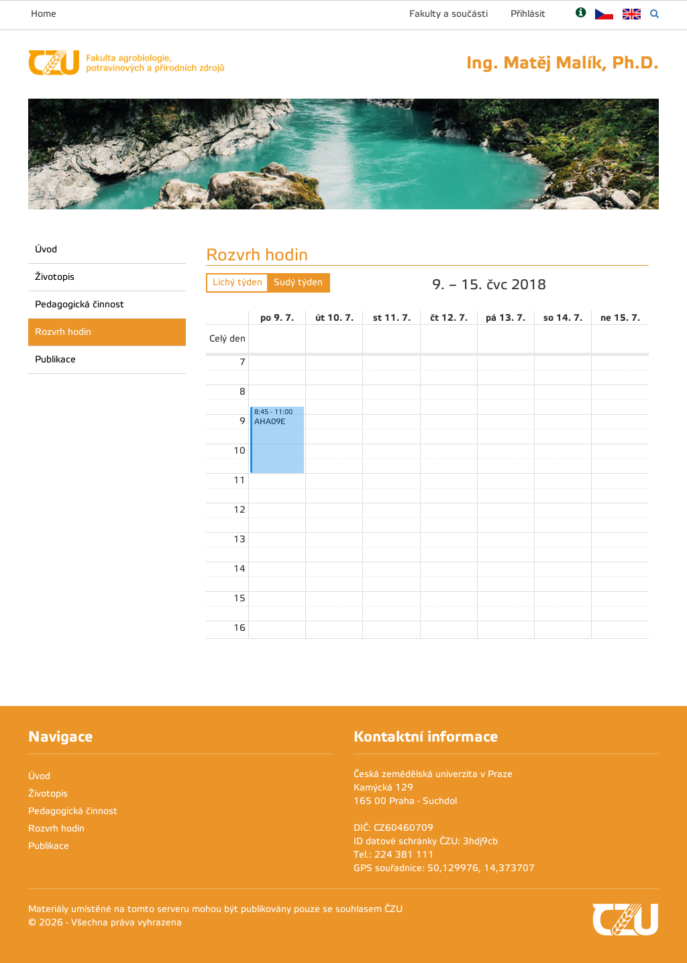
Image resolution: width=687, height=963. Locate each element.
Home (43, 14)
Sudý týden (298, 282)
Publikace (55, 359)
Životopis (54, 277)
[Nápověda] (581, 14)
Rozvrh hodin (63, 332)
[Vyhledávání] (654, 14)
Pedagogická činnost (79, 304)
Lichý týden (237, 282)
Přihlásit (528, 14)
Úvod (46, 249)
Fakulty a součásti (448, 14)
